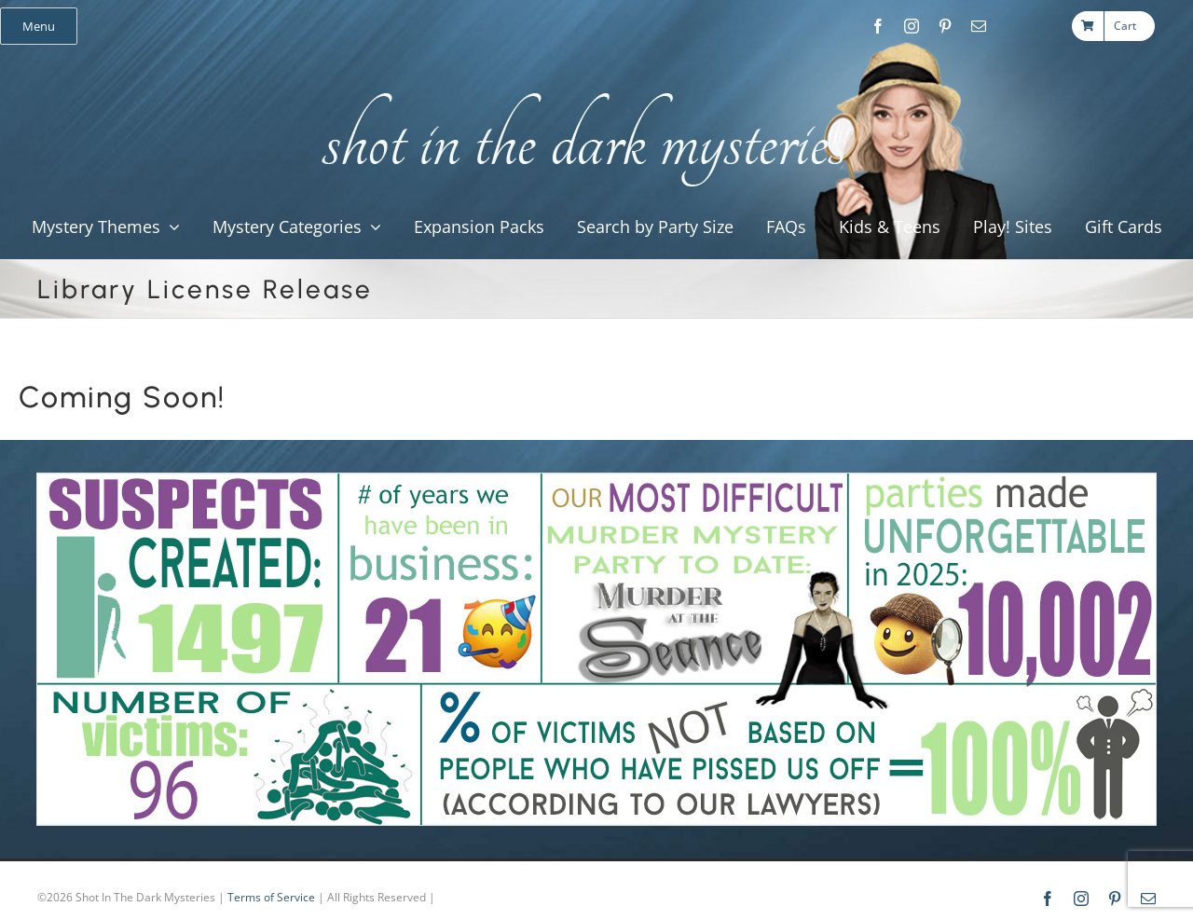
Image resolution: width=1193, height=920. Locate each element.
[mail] (978, 26)
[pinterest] (945, 26)
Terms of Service (271, 897)
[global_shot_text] (578, 89)
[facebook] (878, 26)
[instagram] (911, 26)
